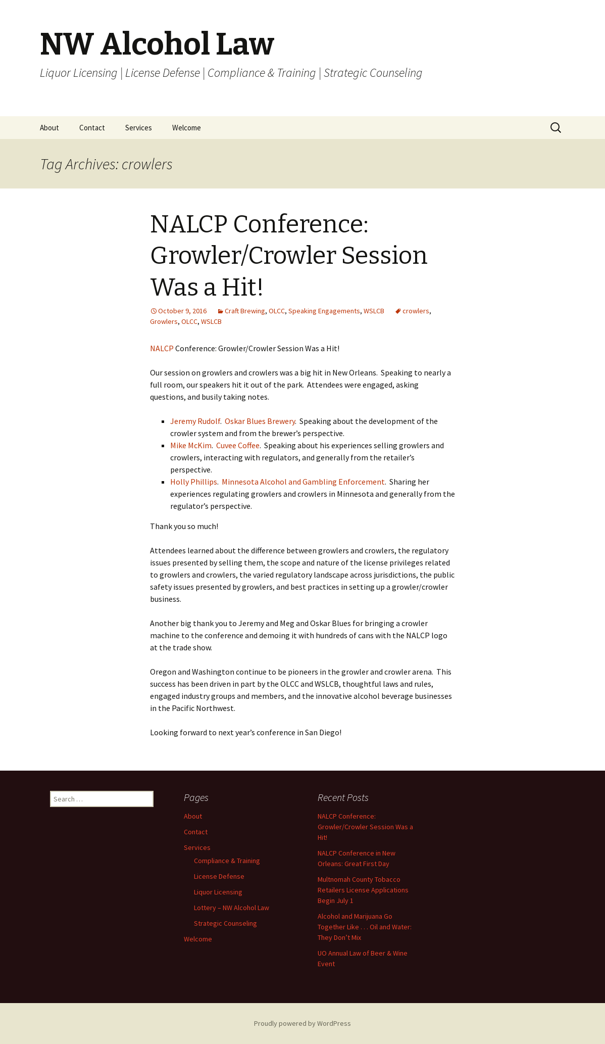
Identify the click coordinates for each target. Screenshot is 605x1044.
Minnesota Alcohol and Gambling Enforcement (303, 482)
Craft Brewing (245, 310)
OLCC (277, 310)
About (49, 127)
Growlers (164, 321)
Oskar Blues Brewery (260, 421)
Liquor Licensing (218, 891)
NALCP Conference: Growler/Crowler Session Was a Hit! (289, 256)
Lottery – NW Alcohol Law (231, 907)
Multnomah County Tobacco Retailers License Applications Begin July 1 (363, 890)
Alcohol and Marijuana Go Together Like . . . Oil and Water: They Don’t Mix (365, 927)
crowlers (415, 310)
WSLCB (374, 310)
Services (138, 127)
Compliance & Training (227, 860)
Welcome (186, 127)
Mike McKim (191, 445)
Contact (92, 127)
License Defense (219, 876)
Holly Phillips (193, 482)
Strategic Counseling (225, 923)
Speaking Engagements (324, 310)
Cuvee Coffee (238, 445)
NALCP (162, 348)
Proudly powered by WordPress (302, 1023)
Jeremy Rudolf (195, 421)
